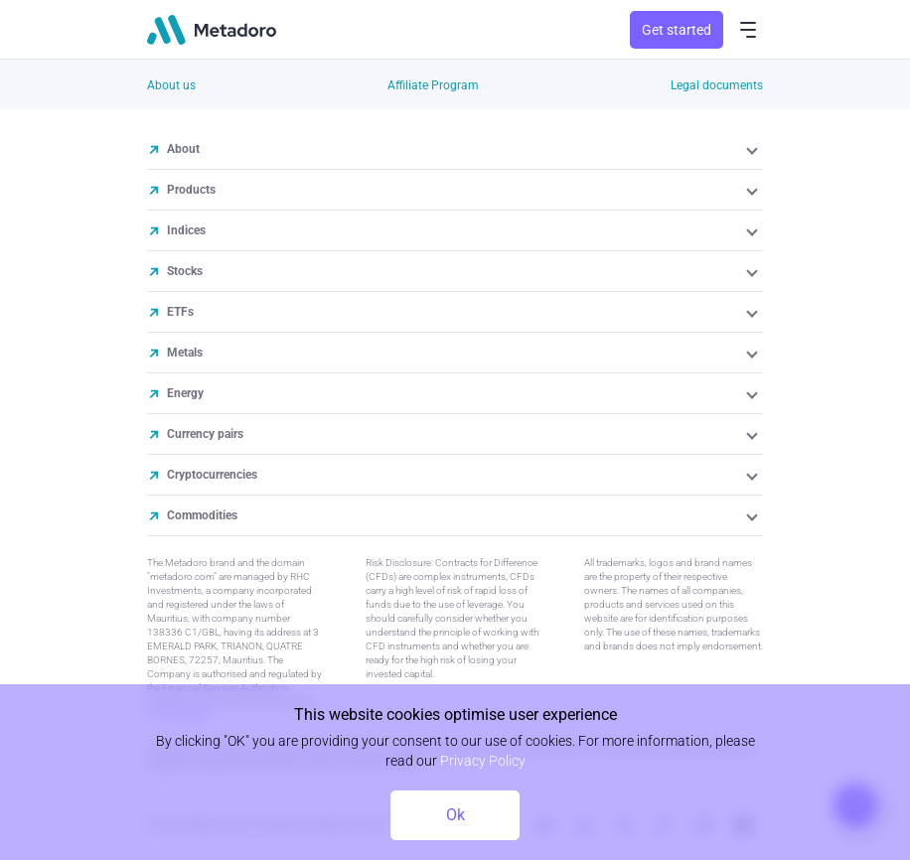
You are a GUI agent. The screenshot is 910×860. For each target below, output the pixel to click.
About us (171, 85)
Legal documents (717, 85)
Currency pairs (205, 434)
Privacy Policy (483, 761)
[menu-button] (748, 30)
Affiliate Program (433, 85)
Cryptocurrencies (212, 475)
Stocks (185, 271)
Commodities (202, 515)
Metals (185, 352)
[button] (753, 149)
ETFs (180, 312)
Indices (186, 230)
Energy (185, 393)
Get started (676, 30)
